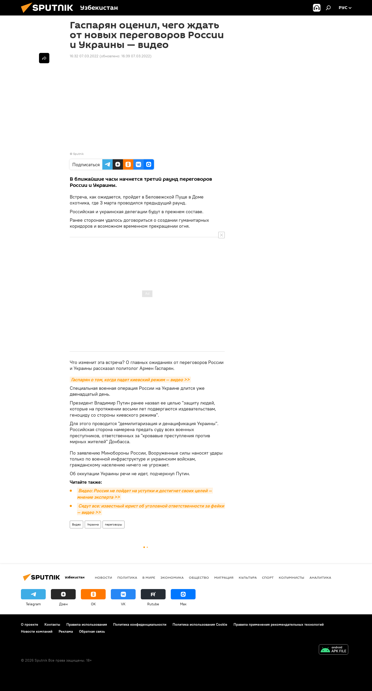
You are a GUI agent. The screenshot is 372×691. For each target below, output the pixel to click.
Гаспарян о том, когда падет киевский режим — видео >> (130, 380)
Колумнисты (291, 577)
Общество (199, 577)
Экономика (172, 577)
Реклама (66, 631)
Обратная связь (92, 631)
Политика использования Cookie (200, 624)
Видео (76, 524)
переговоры (113, 524)
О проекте (29, 624)
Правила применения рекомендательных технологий (279, 624)
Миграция (224, 577)
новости (103, 577)
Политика (127, 577)
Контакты (52, 624)
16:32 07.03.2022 (84, 56)
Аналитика (320, 577)
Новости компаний (36, 631)
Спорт (268, 577)
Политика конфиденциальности (139, 624)
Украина (93, 524)
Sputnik (78, 154)
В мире (148, 577)
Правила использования (86, 624)
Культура (248, 577)
